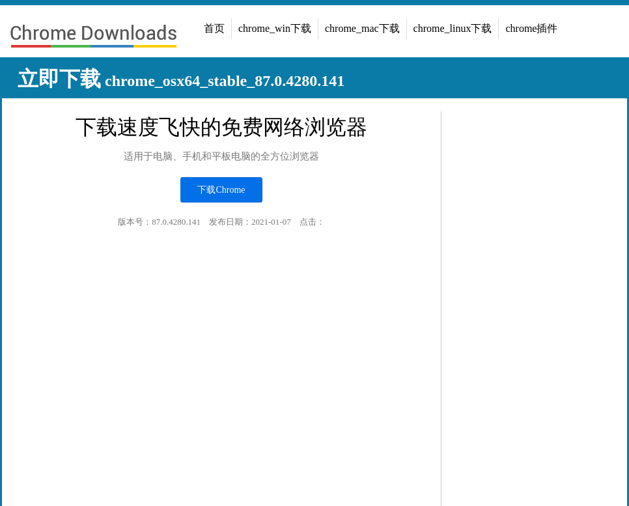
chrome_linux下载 (452, 28)
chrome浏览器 (93, 37)
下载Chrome (221, 190)
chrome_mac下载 (362, 28)
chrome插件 (531, 28)
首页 (214, 28)
